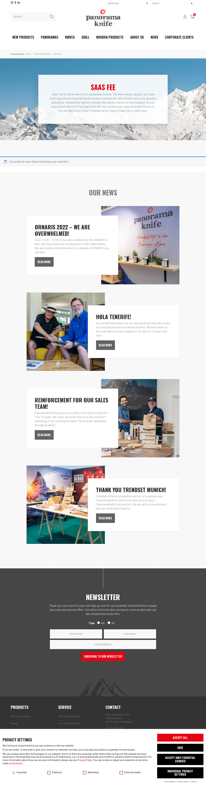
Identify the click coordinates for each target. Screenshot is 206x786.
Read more (44, 262)
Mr (113, 623)
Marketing (91, 772)
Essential (19, 772)
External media (130, 772)
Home (28, 54)
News (154, 37)
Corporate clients (179, 37)
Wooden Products (109, 37)
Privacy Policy (84, 760)
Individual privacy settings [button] (180, 773)
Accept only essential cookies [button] (180, 759)
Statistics (54, 772)
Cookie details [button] (170, 782)
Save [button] (180, 747)
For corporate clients (69, 723)
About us (137, 37)
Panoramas (49, 37)
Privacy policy (183, 782)
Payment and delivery (69, 716)
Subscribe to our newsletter (103, 656)
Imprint (193, 782)
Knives (70, 37)
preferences (16, 763)
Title (91, 623)
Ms (103, 623)
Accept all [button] (180, 737)
